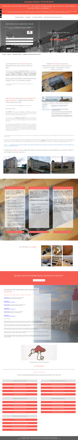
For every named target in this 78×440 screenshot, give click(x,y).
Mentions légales (54, 438)
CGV (59, 438)
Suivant (8, 48)
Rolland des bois (7, 297)
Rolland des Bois (7, 304)
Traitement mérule (16, 54)
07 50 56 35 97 (6, 301)
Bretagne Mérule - (46, 438)
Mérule (9, 54)
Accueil (4, 54)
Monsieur (10, 37)
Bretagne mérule (29, 437)
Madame (16, 37)
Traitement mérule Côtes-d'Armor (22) (32, 54)
